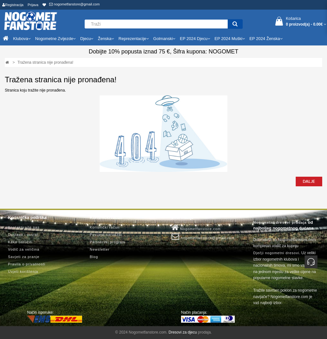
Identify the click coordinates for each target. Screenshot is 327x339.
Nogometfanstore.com (196, 227)
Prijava (33, 5)
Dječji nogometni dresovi (276, 253)
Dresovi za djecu (183, 332)
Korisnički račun (105, 227)
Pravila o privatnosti (26, 264)
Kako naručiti (20, 242)
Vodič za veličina (23, 249)
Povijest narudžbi (106, 235)
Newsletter (100, 249)
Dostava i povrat (23, 235)
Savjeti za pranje (23, 257)
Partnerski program (107, 242)
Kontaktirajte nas (24, 227)
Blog (94, 257)
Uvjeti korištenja (23, 271)
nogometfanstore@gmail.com (74, 4)
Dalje (309, 181)
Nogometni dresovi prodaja (280, 222)
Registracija (12, 5)
